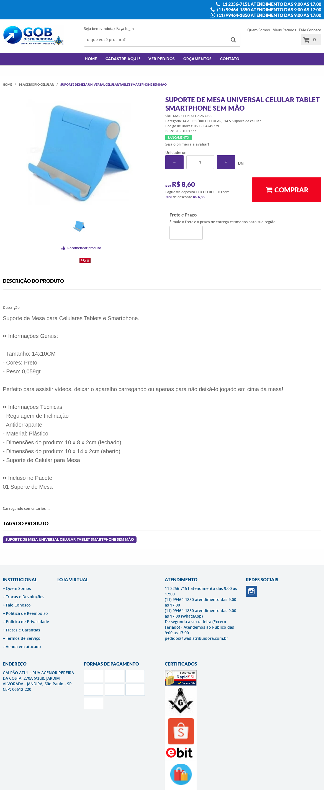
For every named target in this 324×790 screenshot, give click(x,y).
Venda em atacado (23, 646)
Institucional (20, 579)
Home (91, 59)
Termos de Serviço (23, 638)
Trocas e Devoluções (25, 596)
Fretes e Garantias (23, 630)
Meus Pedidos (284, 29)
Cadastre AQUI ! (123, 59)
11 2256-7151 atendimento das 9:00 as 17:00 (271, 4)
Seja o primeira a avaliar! (187, 144)
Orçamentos (197, 59)
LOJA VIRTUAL (72, 579)
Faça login (125, 28)
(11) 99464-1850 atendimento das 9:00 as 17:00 (268, 9)
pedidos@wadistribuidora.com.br (196, 638)
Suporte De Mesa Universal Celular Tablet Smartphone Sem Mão (70, 539)
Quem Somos (258, 29)
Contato (230, 59)
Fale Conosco (310, 29)
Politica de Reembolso (27, 613)
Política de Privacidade (27, 621)
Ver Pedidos (161, 59)
